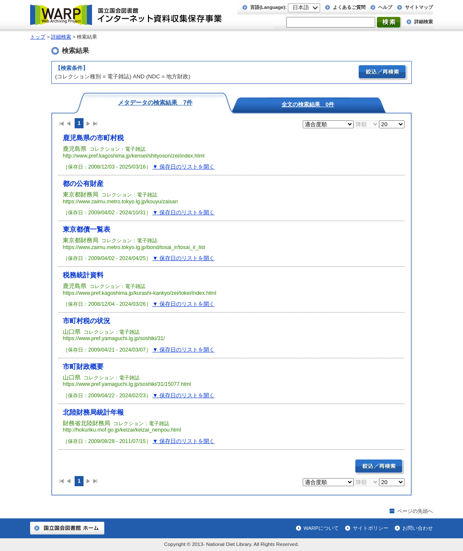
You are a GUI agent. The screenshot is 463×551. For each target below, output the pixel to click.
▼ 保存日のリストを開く (183, 166)
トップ (37, 36)
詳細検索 (423, 21)
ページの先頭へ (415, 511)
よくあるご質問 (349, 7)
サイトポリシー (370, 528)
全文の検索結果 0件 (308, 104)
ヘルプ (385, 7)
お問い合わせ (417, 528)
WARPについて (321, 528)
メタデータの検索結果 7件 (155, 102)
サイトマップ (419, 7)
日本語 (301, 7)
